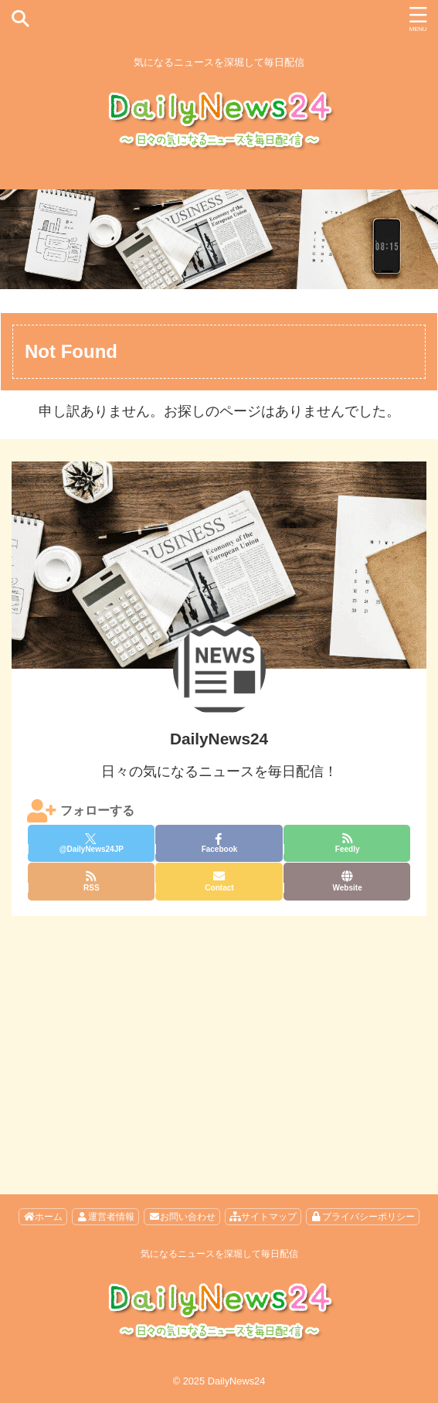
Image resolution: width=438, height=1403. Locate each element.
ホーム (43, 1216)
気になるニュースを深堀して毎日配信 (219, 1253)
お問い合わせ (182, 1216)
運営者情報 (105, 1216)
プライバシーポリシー (363, 1216)
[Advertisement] (219, 1032)
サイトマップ (263, 1216)
